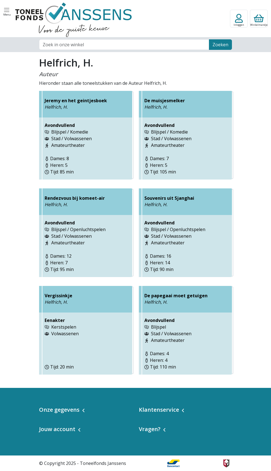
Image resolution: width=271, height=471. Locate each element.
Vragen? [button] (149, 429)
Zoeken (220, 45)
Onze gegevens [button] (59, 409)
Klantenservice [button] (159, 409)
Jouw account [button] (57, 429)
